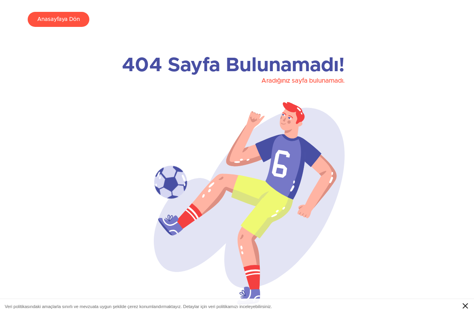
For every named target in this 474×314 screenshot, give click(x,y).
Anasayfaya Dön (58, 19)
